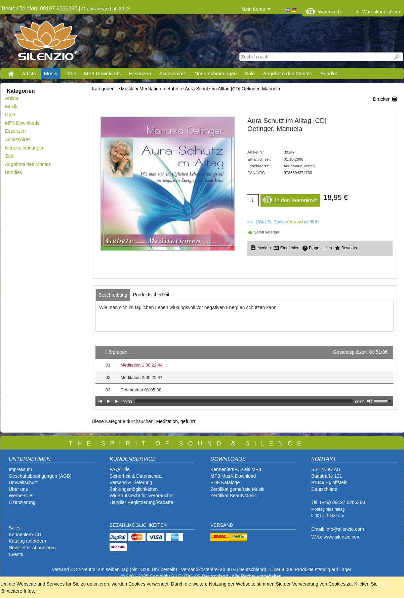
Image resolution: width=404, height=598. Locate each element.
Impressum (20, 469)
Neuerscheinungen (216, 73)
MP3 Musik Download (233, 476)
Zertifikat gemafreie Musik (237, 489)
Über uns (18, 489)
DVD (70, 73)
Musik (50, 73)
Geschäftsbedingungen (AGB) (40, 476)
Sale (250, 73)
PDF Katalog (223, 482)
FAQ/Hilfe (120, 469)
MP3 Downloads (102, 73)
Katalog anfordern (27, 541)
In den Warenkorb (290, 198)
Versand (294, 221)
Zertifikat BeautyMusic (233, 495)
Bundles (329, 73)
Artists (29, 73)
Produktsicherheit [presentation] (151, 294)
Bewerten (349, 248)
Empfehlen (289, 248)
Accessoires (172, 73)
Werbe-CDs (21, 495)
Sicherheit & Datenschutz (136, 476)
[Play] (108, 401)
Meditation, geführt (175, 421)
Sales (15, 527)
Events (16, 554)
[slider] (244, 401)
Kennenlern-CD (25, 534)
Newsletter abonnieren (32, 547)
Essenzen (140, 73)
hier (383, 584)
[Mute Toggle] (369, 401)
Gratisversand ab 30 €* (106, 8)
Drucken (382, 99)
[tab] (112, 295)
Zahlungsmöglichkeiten (134, 489)
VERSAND (221, 525)
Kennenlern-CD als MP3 (235, 469)
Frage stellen (320, 248)
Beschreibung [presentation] (112, 295)
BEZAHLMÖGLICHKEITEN (138, 525)
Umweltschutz (23, 482)
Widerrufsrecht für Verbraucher (142, 495)
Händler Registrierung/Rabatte (141, 502)
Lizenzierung (22, 502)
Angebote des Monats (287, 73)
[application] (244, 376)
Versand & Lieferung (131, 482)
